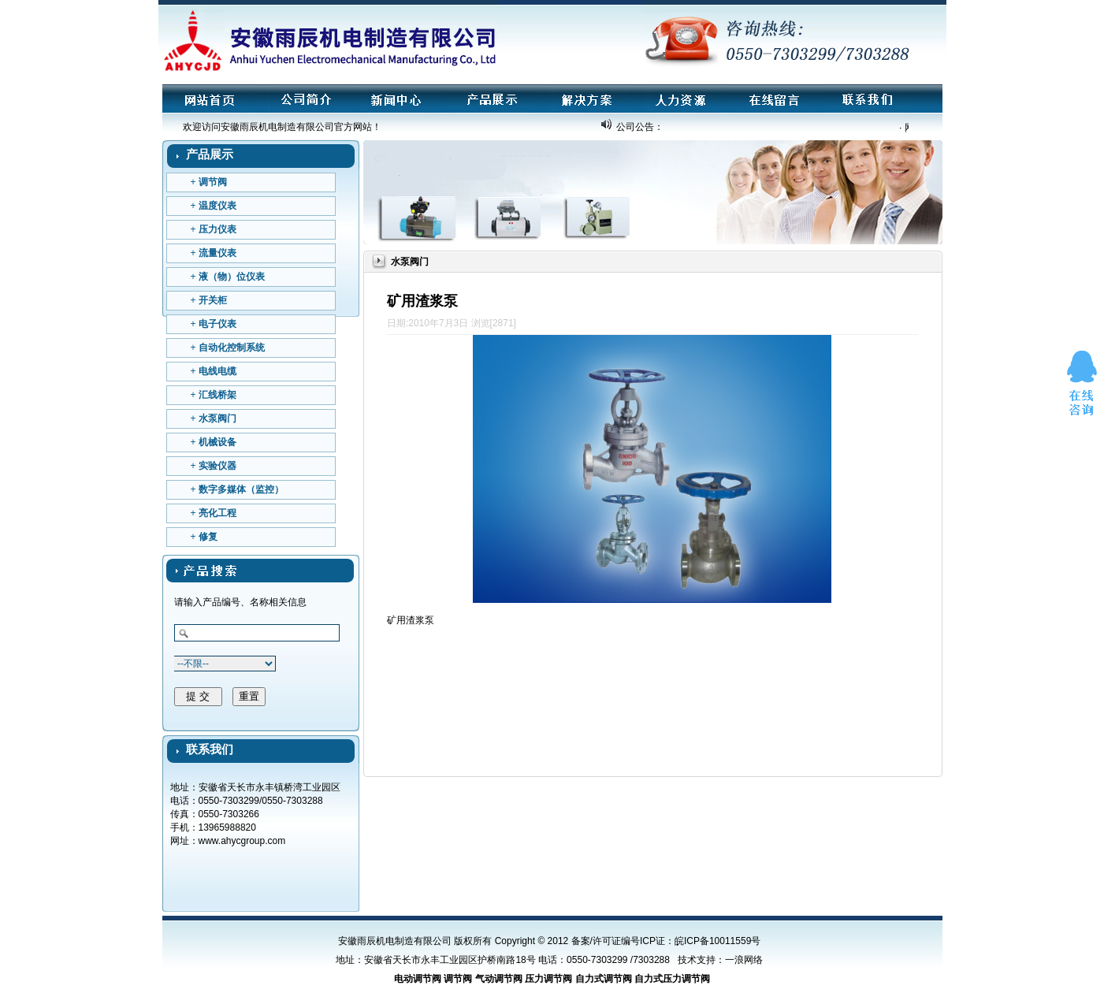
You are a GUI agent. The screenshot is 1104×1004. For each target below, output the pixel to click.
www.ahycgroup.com (242, 840)
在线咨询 (1082, 383)
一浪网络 (744, 959)
